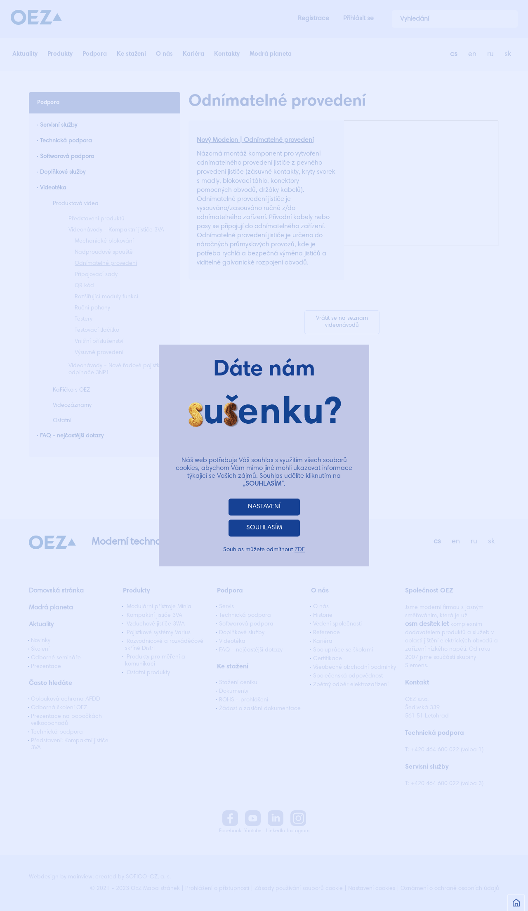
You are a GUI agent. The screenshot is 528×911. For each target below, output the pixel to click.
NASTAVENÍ (264, 507)
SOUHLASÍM (264, 528)
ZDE (300, 550)
